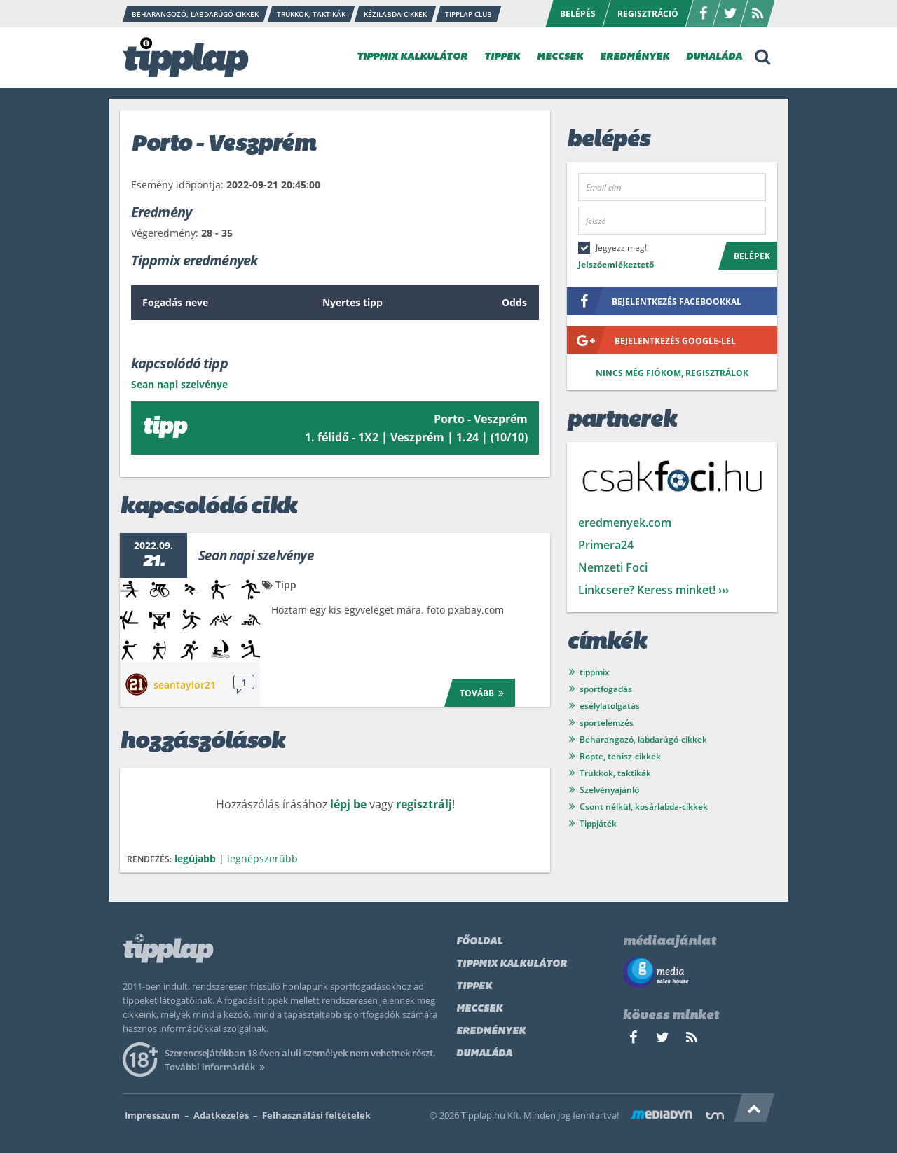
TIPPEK (502, 57)
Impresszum (152, 1115)
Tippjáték (598, 823)
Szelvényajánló (609, 790)
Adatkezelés (221, 1115)
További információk (217, 1067)
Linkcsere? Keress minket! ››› (653, 590)
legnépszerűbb (262, 858)
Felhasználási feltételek (316, 1115)
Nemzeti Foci (613, 567)
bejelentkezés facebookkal (654, 301)
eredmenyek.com (624, 522)
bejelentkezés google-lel (651, 340)
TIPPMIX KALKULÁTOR (412, 57)
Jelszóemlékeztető (616, 264)
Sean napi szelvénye (256, 555)
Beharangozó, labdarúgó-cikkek (643, 739)
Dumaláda (484, 1054)
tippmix (595, 672)
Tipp (285, 584)
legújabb (195, 858)
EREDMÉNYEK (634, 57)
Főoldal (479, 942)
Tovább (484, 692)
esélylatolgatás (610, 706)
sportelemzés (607, 723)
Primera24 (606, 545)
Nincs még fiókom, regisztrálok (672, 373)
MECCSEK (560, 57)
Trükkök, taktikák (615, 773)
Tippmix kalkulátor (511, 964)
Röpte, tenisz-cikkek (620, 756)
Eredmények (491, 1031)
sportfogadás (606, 689)
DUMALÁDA (714, 57)
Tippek (474, 986)
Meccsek (479, 1009)
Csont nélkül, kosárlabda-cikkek (644, 807)
